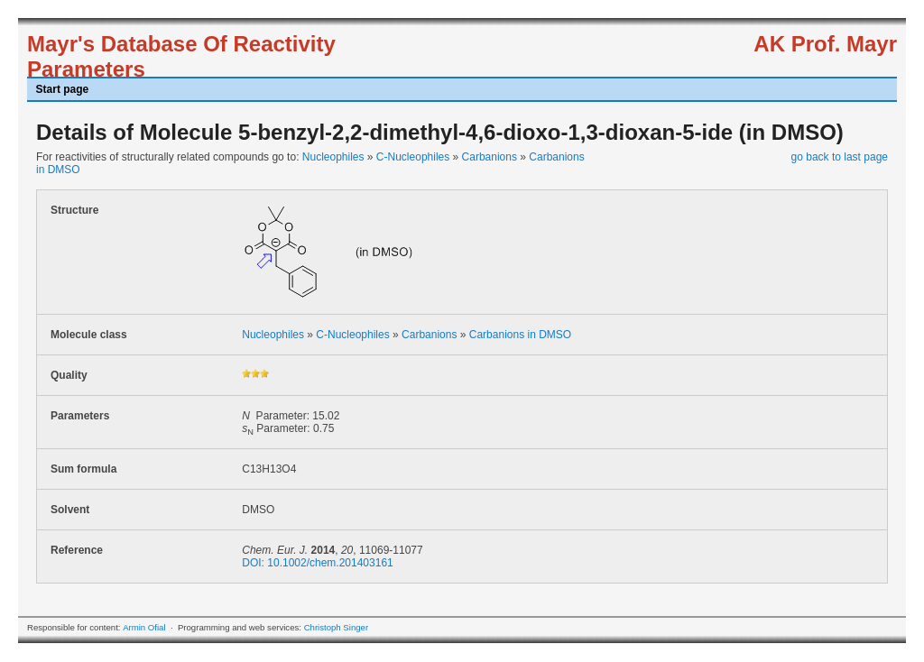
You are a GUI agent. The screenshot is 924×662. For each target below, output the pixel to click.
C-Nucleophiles (412, 157)
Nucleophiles (333, 157)
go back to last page (839, 157)
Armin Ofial (144, 627)
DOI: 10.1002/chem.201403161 (317, 562)
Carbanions (489, 157)
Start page (62, 89)
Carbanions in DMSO (520, 334)
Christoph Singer (336, 627)
